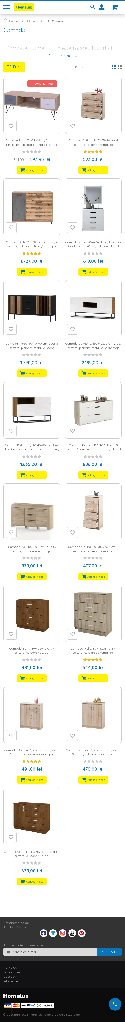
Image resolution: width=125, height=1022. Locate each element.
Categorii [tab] (10, 977)
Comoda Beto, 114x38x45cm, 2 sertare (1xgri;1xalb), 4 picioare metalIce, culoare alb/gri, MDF (31, 145)
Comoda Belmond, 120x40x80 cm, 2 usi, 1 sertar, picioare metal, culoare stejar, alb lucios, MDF (32, 449)
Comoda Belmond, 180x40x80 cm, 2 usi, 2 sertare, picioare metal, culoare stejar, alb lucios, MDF (93, 348)
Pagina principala (5, 20)
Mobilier (14, 21)
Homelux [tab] (10, 967)
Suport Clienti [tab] (13, 972)
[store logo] (24, 7)
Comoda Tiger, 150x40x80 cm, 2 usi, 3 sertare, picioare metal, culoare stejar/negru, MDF (31, 348)
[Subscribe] (109, 952)
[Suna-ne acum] (115, 1004)
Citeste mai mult (61, 56)
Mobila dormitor (35, 21)
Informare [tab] (10, 981)
